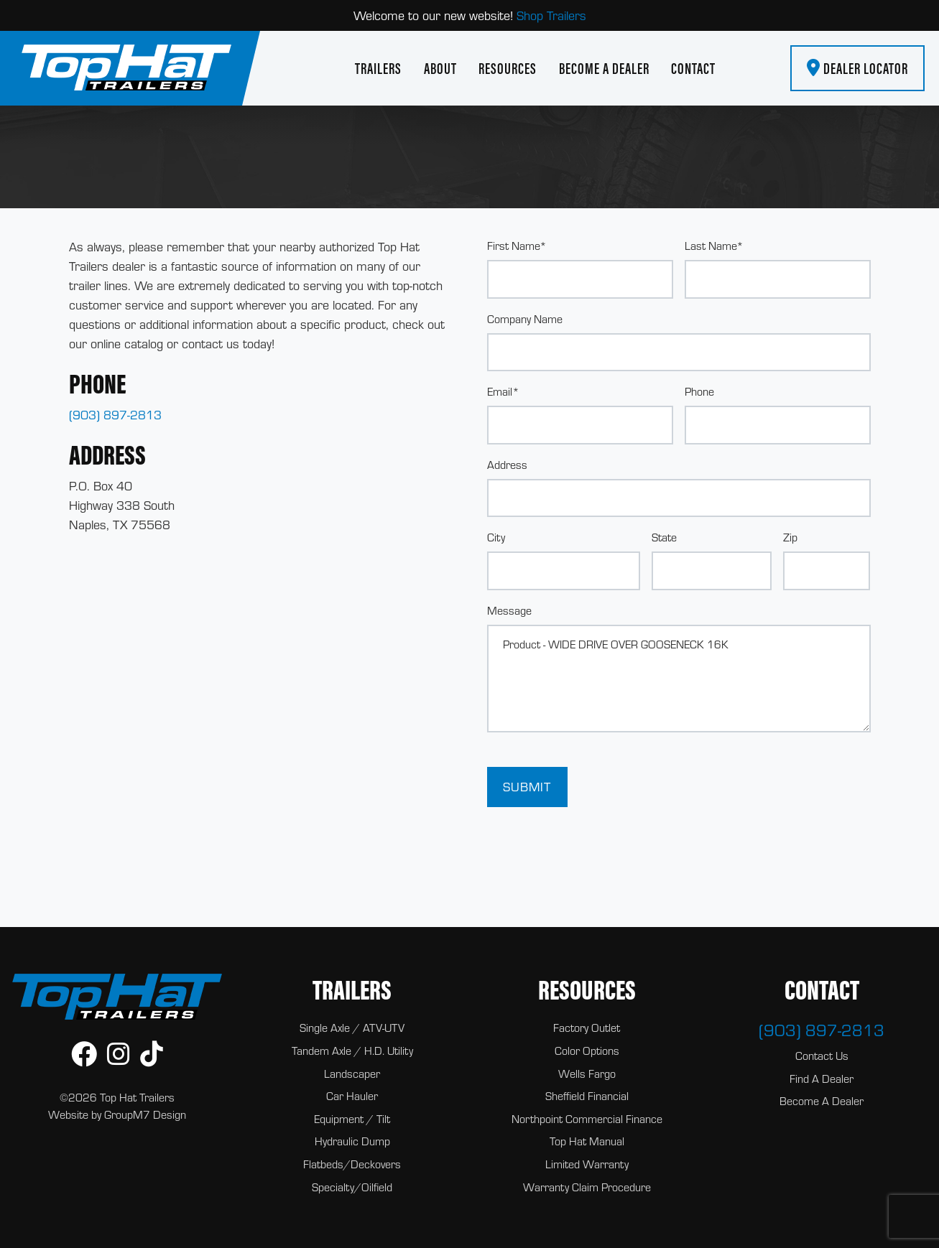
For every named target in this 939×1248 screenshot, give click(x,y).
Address (507, 464)
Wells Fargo (587, 1073)
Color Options (587, 1050)
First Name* (517, 245)
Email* (503, 391)
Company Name (525, 319)
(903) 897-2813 (115, 414)
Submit (527, 786)
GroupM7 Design (145, 1114)
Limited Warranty (587, 1164)
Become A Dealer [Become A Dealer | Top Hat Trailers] (604, 68)
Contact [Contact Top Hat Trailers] (693, 68)
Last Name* (714, 245)
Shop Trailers (551, 15)
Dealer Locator (857, 68)
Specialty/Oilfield (352, 1187)
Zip (790, 537)
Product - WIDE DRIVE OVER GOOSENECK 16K (679, 678)
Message (509, 610)
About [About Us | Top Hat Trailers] (440, 68)
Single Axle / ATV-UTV (352, 1027)
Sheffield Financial (587, 1096)
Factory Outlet (586, 1027)
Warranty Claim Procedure (587, 1187)
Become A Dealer (822, 1101)
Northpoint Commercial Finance (587, 1119)
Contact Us (821, 1055)
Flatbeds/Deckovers (352, 1164)
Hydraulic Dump (352, 1141)
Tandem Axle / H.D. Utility (352, 1050)
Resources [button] (507, 68)
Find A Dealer (822, 1078)
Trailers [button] (378, 68)
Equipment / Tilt (352, 1119)
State (664, 537)
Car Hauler (352, 1096)
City (496, 537)
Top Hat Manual (587, 1141)
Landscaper (352, 1073)
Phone (699, 391)
